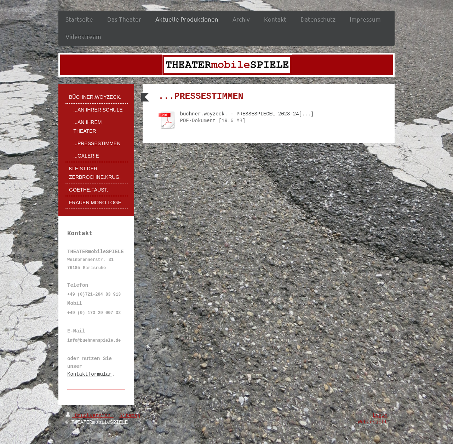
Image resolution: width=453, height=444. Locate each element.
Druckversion (89, 416)
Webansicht (373, 422)
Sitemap (129, 416)
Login (380, 415)
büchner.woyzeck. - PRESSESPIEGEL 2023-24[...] (247, 114)
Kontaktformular (89, 374)
